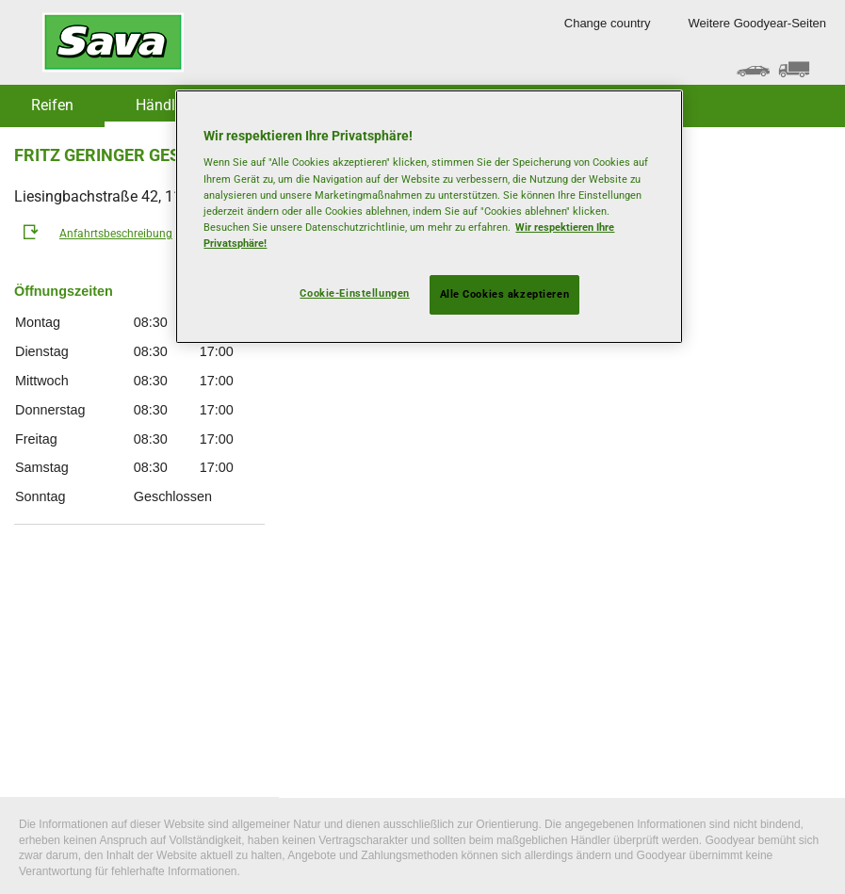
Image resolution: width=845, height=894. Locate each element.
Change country (607, 23)
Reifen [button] (52, 105)
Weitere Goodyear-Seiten (757, 23)
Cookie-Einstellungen (354, 293)
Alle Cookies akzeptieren (505, 294)
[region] (428, 216)
